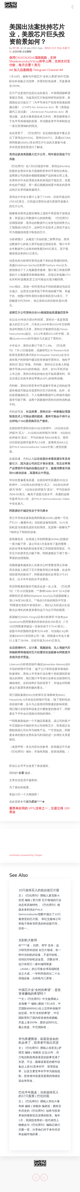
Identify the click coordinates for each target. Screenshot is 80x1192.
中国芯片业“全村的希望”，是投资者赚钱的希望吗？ (39, 991)
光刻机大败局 (27, 940)
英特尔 (47, 48)
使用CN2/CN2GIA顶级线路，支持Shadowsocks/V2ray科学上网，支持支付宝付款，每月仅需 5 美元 (39, 61)
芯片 (54, 48)
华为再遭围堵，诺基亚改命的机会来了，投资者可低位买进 (38, 1040)
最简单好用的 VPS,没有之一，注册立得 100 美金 (39, 810)
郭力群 (15, 48)
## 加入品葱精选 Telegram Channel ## (36, 70)
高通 (64, 48)
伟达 (59, 48)
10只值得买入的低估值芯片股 (38, 890)
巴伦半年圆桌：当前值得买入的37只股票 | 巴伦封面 (38, 1094)
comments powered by (25, 855)
